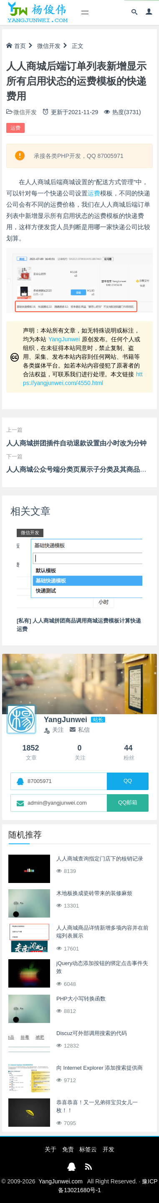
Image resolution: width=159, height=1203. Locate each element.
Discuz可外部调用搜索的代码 (91, 1033)
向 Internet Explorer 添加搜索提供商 (99, 1068)
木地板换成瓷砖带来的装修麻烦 (94, 893)
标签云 (88, 1149)
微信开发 (49, 46)
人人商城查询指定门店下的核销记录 (99, 858)
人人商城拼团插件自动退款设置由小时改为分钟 (76, 443)
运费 (15, 128)
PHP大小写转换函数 (81, 998)
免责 (68, 1149)
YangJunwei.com (60, 1181)
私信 (80, 729)
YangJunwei (64, 339)
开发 (108, 1149)
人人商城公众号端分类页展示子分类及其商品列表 (79, 469)
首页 (16, 46)
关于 (50, 1149)
